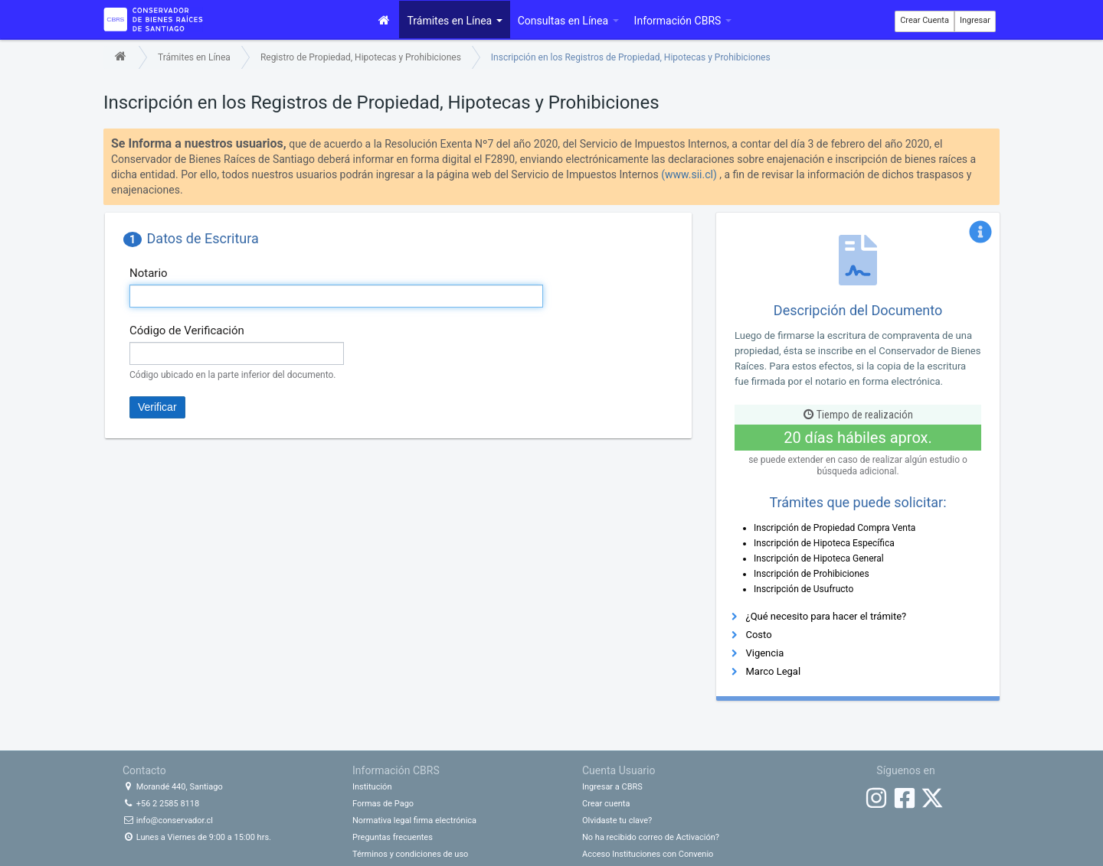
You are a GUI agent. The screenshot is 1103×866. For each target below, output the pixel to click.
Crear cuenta (606, 804)
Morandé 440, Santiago (173, 787)
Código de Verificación (186, 330)
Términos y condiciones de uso (410, 854)
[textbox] (336, 296)
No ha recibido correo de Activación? (650, 837)
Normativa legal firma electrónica (414, 820)
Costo (758, 634)
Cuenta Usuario (618, 770)
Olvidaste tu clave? (617, 820)
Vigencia (764, 653)
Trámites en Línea (454, 21)
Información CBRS (683, 21)
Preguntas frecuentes (392, 837)
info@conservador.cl (168, 820)
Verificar (157, 407)
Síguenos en (905, 770)
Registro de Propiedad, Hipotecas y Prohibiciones (360, 57)
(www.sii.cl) (689, 174)
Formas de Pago (383, 804)
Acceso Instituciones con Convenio (647, 854)
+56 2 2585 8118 (161, 804)
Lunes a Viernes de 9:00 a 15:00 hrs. (197, 837)
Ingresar (975, 20)
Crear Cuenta (924, 20)
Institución (371, 787)
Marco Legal (772, 671)
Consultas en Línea (568, 21)
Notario (148, 273)
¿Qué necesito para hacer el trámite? (825, 616)
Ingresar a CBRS (612, 787)
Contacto (144, 770)
